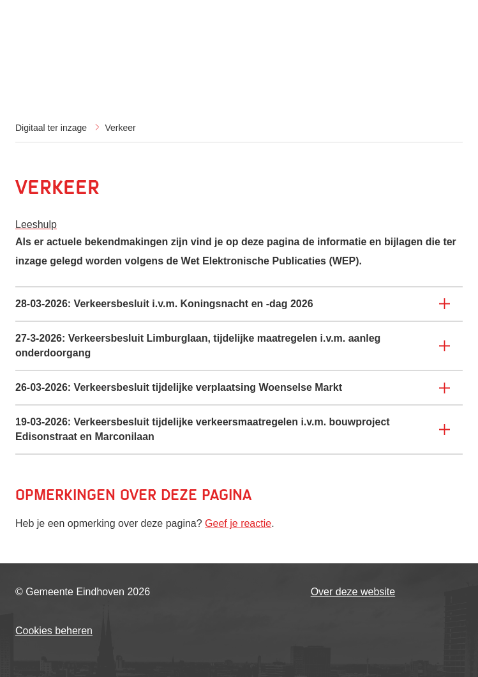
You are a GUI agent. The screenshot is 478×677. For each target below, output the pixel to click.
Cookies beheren (54, 630)
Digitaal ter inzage (51, 128)
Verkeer (120, 128)
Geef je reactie (238, 523)
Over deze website (353, 591)
